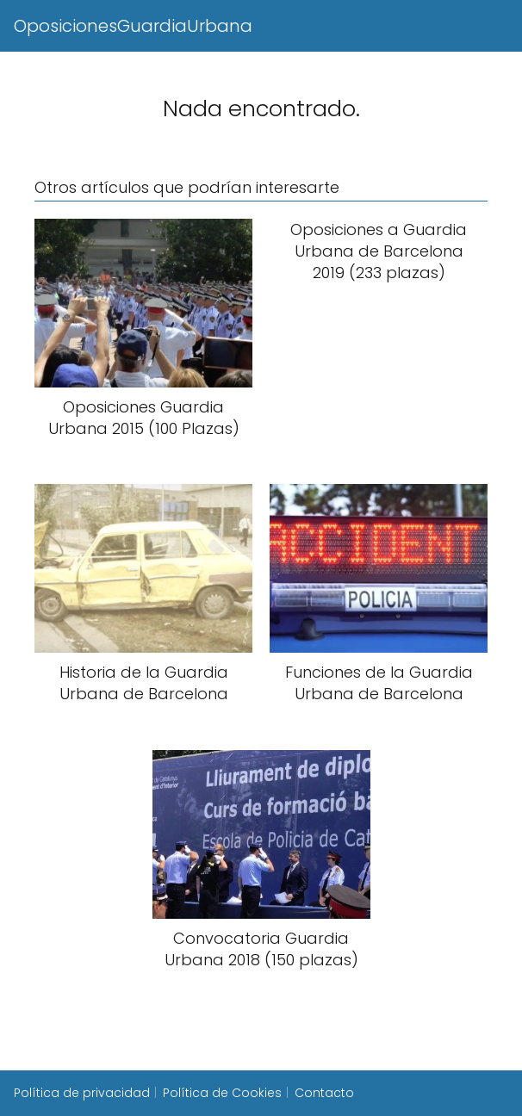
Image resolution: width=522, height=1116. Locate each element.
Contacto (324, 1092)
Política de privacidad (82, 1092)
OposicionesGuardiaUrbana (133, 26)
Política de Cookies (222, 1092)
